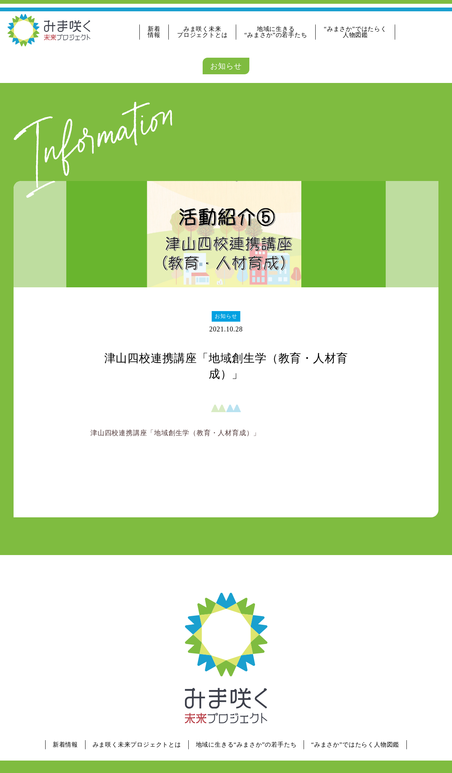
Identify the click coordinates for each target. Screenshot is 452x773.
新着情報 (154, 32)
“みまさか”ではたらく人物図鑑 (355, 32)
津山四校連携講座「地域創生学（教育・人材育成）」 (175, 433)
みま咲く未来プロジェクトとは (202, 32)
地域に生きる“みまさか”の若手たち (275, 32)
